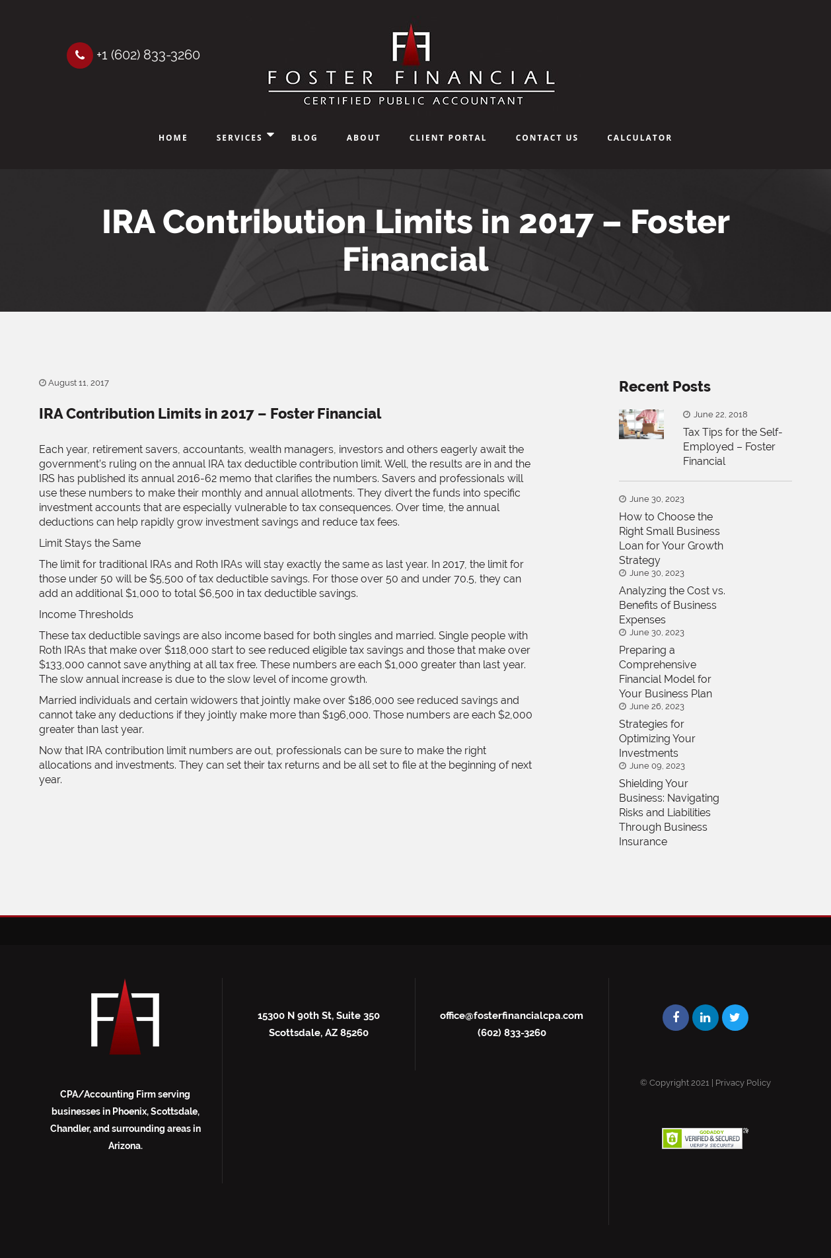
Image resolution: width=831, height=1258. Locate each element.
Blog (304, 137)
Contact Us (547, 137)
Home (173, 137)
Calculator (639, 137)
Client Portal (449, 137)
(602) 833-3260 (512, 1033)
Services (240, 137)
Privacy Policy (743, 1083)
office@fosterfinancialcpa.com (511, 1016)
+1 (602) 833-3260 (133, 55)
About (364, 137)
